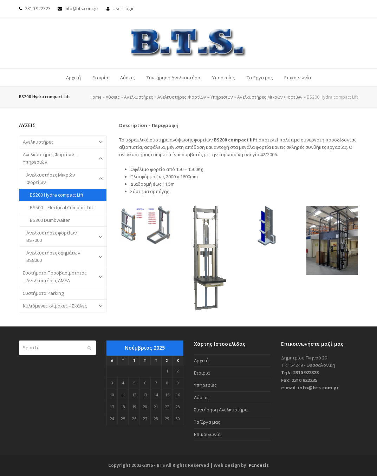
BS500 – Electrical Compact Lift (61, 207)
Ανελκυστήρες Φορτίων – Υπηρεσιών (195, 97)
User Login (123, 9)
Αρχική (201, 360)
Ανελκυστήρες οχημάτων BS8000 (62, 256)
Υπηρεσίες (205, 385)
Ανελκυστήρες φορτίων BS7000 (62, 236)
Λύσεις (113, 97)
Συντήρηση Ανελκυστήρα (221, 409)
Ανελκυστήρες (138, 97)
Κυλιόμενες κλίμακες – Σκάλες (62, 306)
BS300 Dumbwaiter (50, 220)
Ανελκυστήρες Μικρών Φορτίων (270, 97)
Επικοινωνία (207, 434)
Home (96, 97)
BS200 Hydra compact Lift (56, 195)
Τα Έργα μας (207, 422)
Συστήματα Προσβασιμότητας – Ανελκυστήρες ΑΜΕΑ (62, 277)
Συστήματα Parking (43, 293)
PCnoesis (259, 465)
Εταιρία (202, 373)
